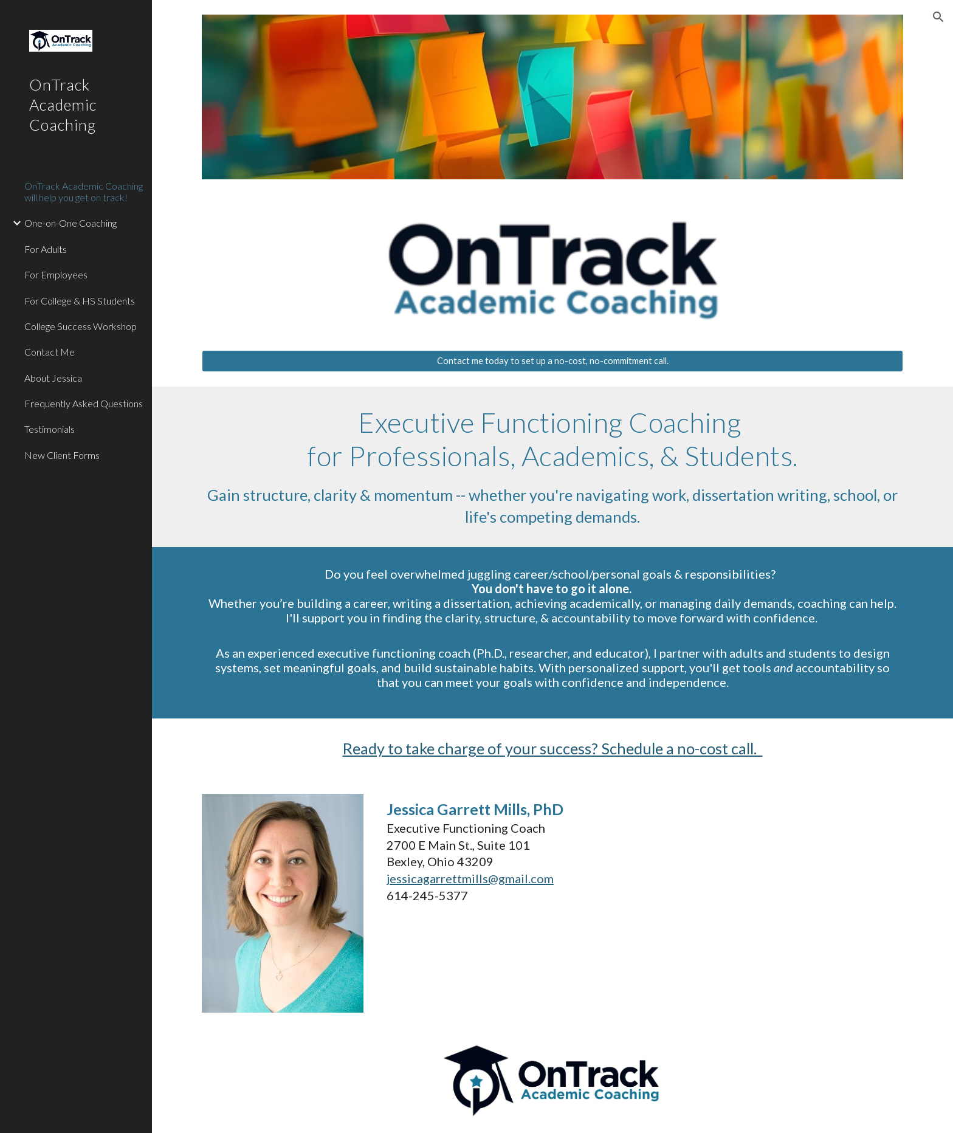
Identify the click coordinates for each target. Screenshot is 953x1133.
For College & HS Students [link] (79, 300)
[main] (552, 466)
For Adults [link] (45, 249)
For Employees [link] (56, 274)
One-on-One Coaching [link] (70, 223)
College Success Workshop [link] (80, 326)
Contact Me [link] (49, 351)
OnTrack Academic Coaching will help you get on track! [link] (83, 191)
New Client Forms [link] (62, 455)
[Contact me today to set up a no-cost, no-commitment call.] (552, 361)
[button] (938, 17)
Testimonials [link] (49, 429)
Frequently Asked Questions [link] (83, 403)
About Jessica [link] (53, 378)
